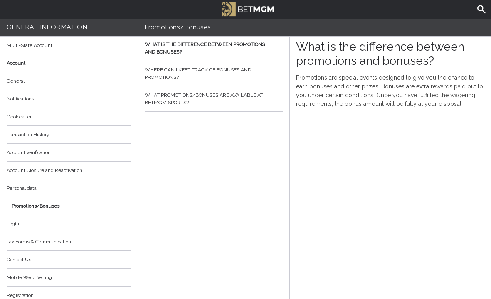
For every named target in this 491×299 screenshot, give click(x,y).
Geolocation (20, 117)
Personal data (22, 188)
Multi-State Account (29, 45)
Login (13, 224)
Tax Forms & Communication (69, 242)
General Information (47, 27)
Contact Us (19, 259)
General (16, 81)
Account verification (29, 152)
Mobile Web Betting (29, 277)
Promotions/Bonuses (35, 206)
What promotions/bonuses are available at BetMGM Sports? (214, 98)
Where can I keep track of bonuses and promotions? (214, 73)
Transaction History (28, 134)
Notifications (20, 99)
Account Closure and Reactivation (44, 170)
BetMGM (248, 8)
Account (69, 63)
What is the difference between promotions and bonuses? (214, 48)
